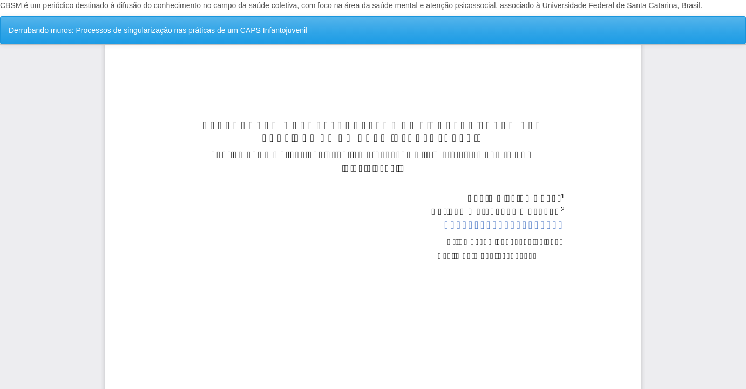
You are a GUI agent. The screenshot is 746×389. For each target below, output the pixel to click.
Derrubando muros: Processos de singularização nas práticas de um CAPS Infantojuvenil (158, 30)
